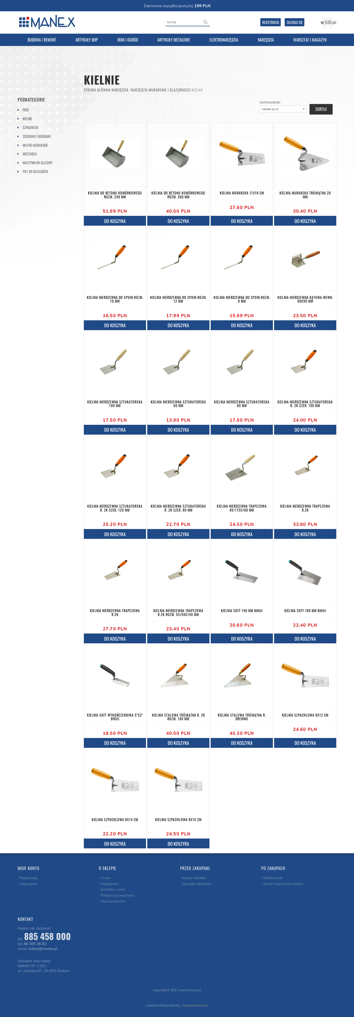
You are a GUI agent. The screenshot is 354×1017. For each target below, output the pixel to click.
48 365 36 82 (35, 944)
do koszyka (115, 220)
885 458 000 (47, 936)
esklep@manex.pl (42, 948)
